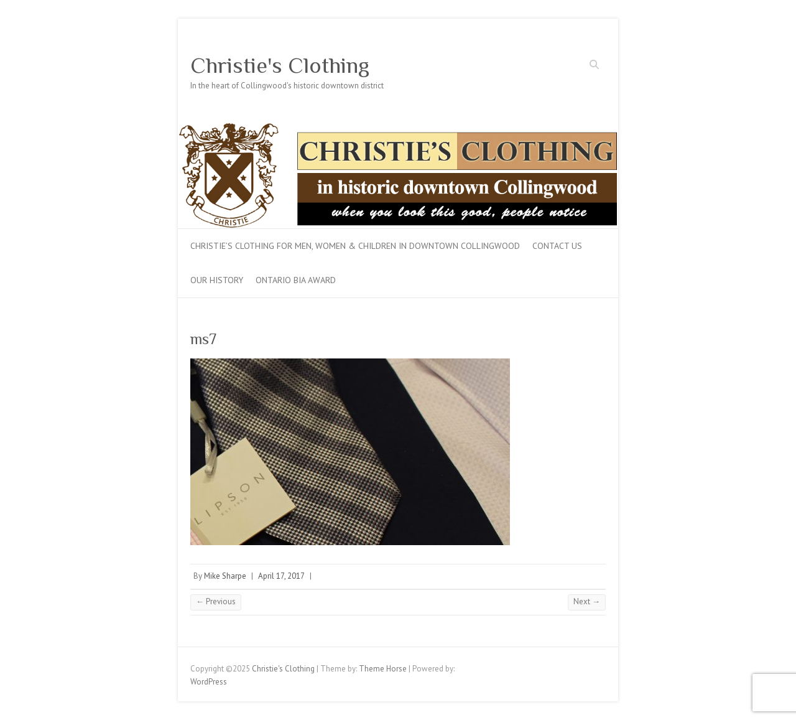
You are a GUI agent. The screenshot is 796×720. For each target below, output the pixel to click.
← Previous (216, 601)
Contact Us (557, 245)
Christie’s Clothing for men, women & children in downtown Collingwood (355, 245)
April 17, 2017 (281, 576)
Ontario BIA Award (296, 280)
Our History (216, 280)
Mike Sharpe (225, 576)
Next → (586, 601)
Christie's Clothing (279, 65)
